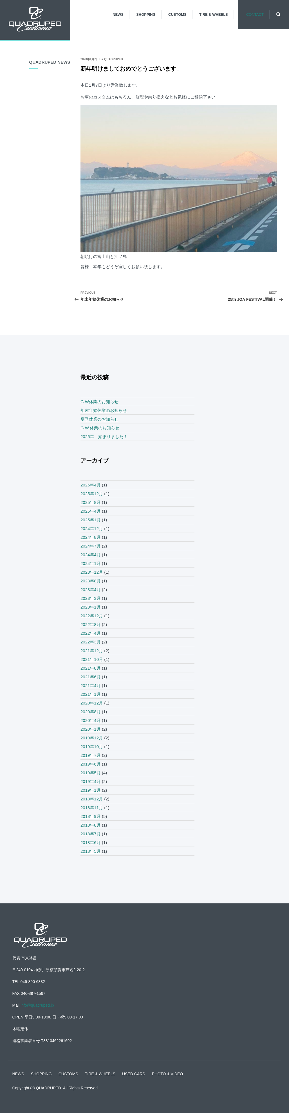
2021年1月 (90, 694)
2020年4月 (90, 720)
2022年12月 (91, 615)
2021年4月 (90, 685)
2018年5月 (90, 851)
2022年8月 (90, 624)
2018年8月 (90, 825)
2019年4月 (90, 781)
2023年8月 (90, 580)
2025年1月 (90, 519)
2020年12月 (91, 703)
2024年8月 (90, 537)
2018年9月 (90, 816)
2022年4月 (90, 633)
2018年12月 (91, 798)
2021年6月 (90, 676)
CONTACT (255, 14)
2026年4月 (90, 485)
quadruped (113, 59)
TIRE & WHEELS (213, 14)
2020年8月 (90, 711)
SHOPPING (146, 14)
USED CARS (133, 1074)
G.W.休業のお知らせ (99, 427)
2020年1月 (90, 729)
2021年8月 (90, 668)
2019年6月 (90, 764)
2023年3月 (90, 598)
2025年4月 (90, 511)
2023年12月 (91, 572)
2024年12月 (91, 528)
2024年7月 (90, 546)
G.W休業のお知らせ (99, 401)
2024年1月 (90, 563)
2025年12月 (91, 493)
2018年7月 (90, 833)
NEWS (118, 14)
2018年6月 (90, 842)
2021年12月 (91, 650)
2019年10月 (91, 746)
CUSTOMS (177, 14)
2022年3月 (90, 641)
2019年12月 (91, 737)
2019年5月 (90, 772)
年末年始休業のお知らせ (103, 410)
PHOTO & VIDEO (167, 1074)
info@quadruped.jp (37, 1005)
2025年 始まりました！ (104, 436)
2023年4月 (90, 589)
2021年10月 (91, 659)
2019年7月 (90, 755)
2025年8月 (90, 502)
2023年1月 (90, 607)
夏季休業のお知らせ (99, 419)
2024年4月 (90, 554)
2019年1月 (90, 790)
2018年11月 (91, 807)
